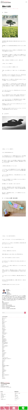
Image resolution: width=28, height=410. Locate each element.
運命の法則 (6, 6)
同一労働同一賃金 (4, 343)
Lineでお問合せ (24, 408)
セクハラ (3, 327)
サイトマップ (16, 399)
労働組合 (3, 371)
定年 (2, 344)
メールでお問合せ (15, 408)
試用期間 (3, 366)
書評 (17, 8)
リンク (16, 400)
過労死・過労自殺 (4, 342)
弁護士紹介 (2, 395)
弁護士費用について (3, 396)
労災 (2, 320)
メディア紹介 (16, 397)
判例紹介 (3, 322)
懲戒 (2, 356)
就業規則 (3, 336)
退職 (2, 364)
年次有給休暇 (3, 370)
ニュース (2, 398)
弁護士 (3, 373)
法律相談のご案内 (3, 394)
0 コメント (8, 8)
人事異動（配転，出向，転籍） (6, 358)
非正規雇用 (3, 329)
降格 (2, 372)
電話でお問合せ (6, 408)
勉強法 (3, 351)
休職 (2, 335)
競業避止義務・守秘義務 (5, 365)
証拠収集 (3, 350)
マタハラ (3, 359)
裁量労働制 (3, 341)
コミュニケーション (4, 357)
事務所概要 (16, 395)
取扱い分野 (2, 397)
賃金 (2, 363)
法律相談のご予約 (3, 399)
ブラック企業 (3, 352)
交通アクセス (16, 396)
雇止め (3, 328)
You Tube (3, 378)
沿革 (15, 394)
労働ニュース (3, 321)
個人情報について (17, 398)
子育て (3, 377)
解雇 (2, 337)
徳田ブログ (14, 8)
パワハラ (3, 334)
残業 (2, 323)
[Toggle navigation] (26, 2)
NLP (2, 349)
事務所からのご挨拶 (17, 393)
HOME (2, 393)
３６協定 (3, 330)
